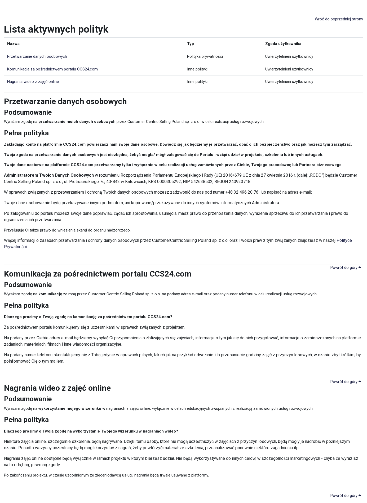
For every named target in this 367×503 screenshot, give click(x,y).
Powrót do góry (345, 267)
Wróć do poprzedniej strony (339, 19)
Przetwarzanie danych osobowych (37, 56)
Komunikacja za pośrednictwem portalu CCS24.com (52, 69)
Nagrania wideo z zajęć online (33, 81)
